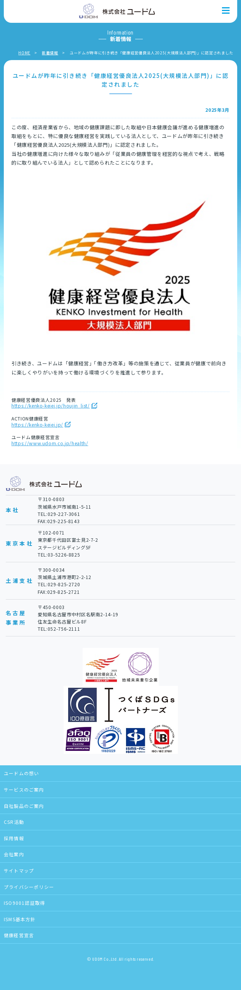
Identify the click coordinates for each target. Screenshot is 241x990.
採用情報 (14, 838)
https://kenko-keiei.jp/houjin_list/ (50, 406)
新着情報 (50, 53)
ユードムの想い (21, 773)
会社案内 (14, 854)
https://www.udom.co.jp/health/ (49, 443)
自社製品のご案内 (24, 806)
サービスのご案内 (24, 789)
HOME (24, 53)
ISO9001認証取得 (24, 903)
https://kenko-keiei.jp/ (37, 425)
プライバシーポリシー (29, 887)
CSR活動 (14, 822)
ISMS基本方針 (20, 919)
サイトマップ (19, 870)
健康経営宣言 (19, 935)
